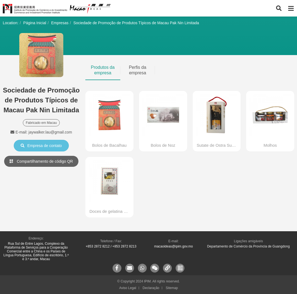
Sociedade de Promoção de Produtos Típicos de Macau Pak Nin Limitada (136, 23)
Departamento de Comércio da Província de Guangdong (248, 246)
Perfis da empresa (137, 70)
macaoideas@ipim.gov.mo (173, 246)
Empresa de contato (41, 145)
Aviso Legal (127, 288)
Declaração (151, 288)
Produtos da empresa (103, 70)
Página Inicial (34, 23)
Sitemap (172, 288)
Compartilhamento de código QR (41, 161)
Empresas (60, 23)
